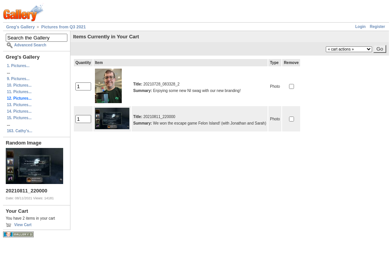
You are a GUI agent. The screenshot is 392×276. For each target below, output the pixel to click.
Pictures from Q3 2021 (63, 27)
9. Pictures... (18, 79)
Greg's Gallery (20, 27)
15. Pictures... (19, 118)
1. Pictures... (18, 66)
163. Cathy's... (19, 131)
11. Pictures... (19, 92)
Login (360, 27)
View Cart (22, 225)
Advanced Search (30, 45)
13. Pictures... (19, 105)
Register (377, 27)
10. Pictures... (19, 85)
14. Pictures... (19, 111)
